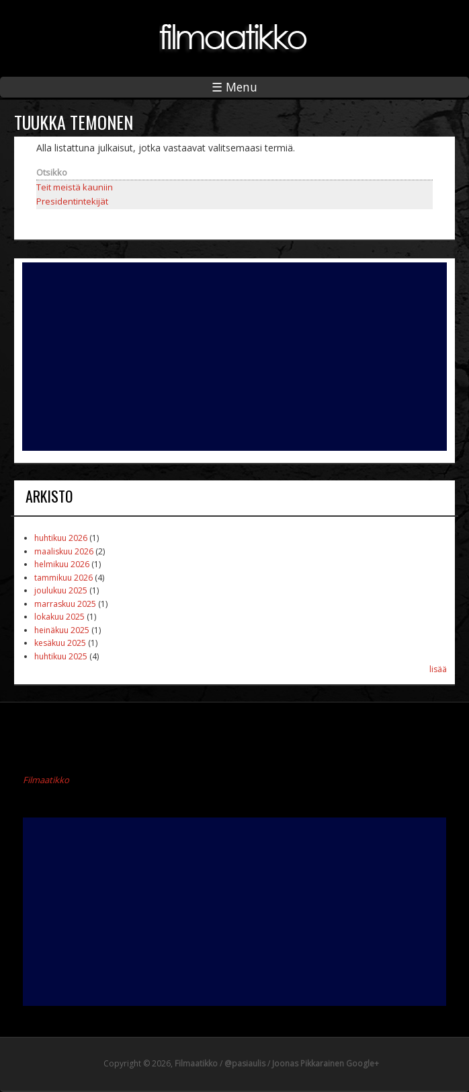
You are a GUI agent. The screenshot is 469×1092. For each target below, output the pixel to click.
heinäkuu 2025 (61, 630)
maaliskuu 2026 (63, 551)
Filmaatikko (46, 780)
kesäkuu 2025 (60, 643)
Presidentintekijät (72, 201)
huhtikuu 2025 (60, 656)
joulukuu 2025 (60, 590)
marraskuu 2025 (65, 604)
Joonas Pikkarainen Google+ (325, 1063)
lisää (438, 669)
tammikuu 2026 (63, 577)
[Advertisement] (234, 356)
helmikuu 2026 (61, 564)
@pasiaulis (244, 1063)
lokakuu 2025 (59, 616)
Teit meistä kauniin (74, 187)
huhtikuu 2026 (60, 538)
